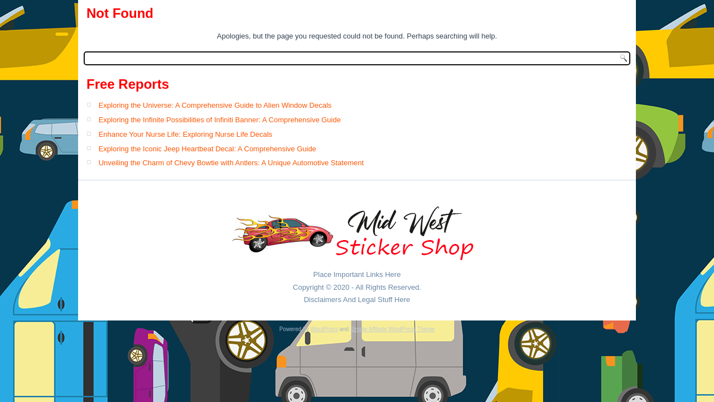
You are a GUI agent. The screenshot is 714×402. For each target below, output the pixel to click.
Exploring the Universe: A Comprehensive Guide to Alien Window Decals (215, 105)
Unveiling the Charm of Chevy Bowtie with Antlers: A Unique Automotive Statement (231, 163)
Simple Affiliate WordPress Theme (392, 329)
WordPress (323, 329)
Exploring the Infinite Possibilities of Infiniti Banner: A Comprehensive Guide (220, 120)
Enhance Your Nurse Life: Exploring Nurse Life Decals (185, 134)
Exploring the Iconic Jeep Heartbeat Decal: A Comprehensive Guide (207, 149)
